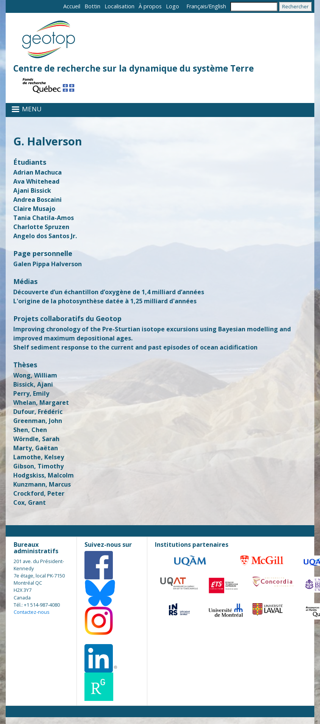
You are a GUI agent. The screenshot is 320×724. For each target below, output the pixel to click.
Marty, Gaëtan (35, 448)
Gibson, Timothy (38, 466)
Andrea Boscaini (37, 199)
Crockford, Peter (38, 493)
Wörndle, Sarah (36, 439)
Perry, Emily (31, 393)
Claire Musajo (34, 208)
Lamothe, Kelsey (38, 457)
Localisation (119, 6)
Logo (172, 6)
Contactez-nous (32, 612)
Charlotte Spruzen (41, 227)
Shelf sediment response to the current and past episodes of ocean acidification (135, 347)
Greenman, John (37, 421)
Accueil (71, 6)
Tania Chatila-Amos (43, 218)
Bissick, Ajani (33, 384)
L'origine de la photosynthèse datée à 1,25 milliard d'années (105, 301)
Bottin (92, 6)
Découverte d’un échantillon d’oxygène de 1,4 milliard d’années (108, 292)
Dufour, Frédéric (37, 411)
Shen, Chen (30, 430)
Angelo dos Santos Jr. (45, 236)
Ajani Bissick (32, 190)
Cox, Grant (29, 502)
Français (196, 6)
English (217, 6)
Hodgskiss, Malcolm (43, 475)
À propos (150, 6)
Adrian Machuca (37, 172)
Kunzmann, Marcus (42, 484)
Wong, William (35, 375)
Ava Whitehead (36, 181)
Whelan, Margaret (41, 402)
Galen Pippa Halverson (47, 264)
